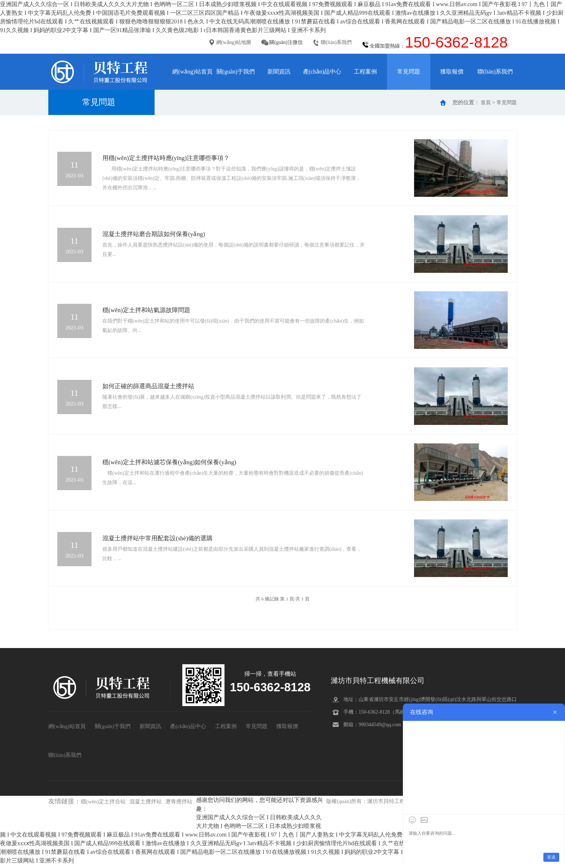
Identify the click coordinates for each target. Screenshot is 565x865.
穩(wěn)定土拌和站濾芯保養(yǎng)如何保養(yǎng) (169, 462)
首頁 (486, 102)
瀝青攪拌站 (178, 801)
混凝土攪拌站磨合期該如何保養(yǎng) (153, 234)
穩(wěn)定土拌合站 (103, 801)
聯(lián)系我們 (336, 42)
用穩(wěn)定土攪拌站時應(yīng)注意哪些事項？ (166, 158)
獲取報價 (451, 71)
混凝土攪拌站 (145, 801)
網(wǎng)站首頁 (192, 71)
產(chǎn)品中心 (322, 71)
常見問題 (408, 71)
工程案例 (365, 71)
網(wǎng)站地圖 (233, 42)
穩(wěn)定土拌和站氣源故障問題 (146, 310)
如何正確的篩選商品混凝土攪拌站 (148, 386)
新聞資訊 (278, 71)
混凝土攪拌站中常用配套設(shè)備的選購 (157, 538)
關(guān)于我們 (236, 71)
